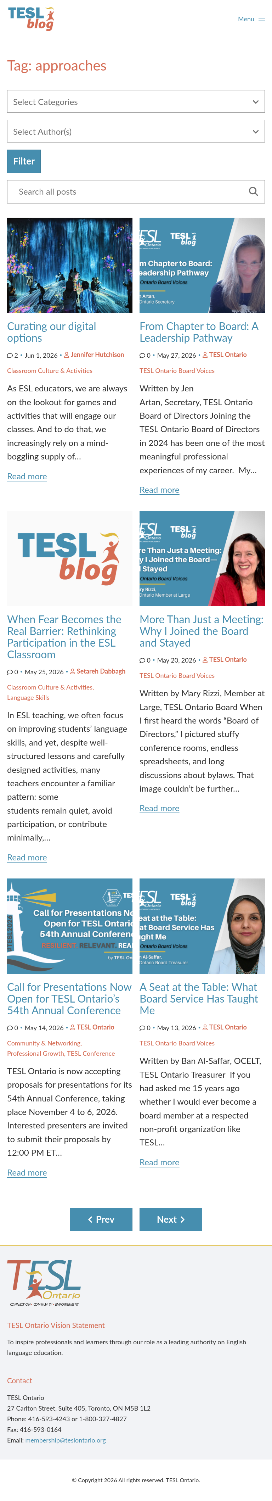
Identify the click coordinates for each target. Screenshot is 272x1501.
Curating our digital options (51, 331)
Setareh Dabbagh (101, 671)
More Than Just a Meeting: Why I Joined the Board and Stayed (202, 631)
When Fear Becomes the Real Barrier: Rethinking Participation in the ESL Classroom (64, 636)
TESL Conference (91, 1053)
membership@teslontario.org (66, 1440)
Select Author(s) (42, 131)
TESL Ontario (228, 354)
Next (167, 1219)
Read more (27, 476)
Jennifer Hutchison (97, 354)
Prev (105, 1219)
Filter (24, 161)
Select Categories (45, 101)
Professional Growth (35, 1053)
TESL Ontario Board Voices (177, 370)
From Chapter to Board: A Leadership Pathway (199, 331)
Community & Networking (43, 1043)
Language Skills (28, 697)
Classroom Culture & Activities (49, 370)
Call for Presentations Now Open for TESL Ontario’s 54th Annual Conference (69, 998)
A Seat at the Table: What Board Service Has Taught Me (199, 998)
